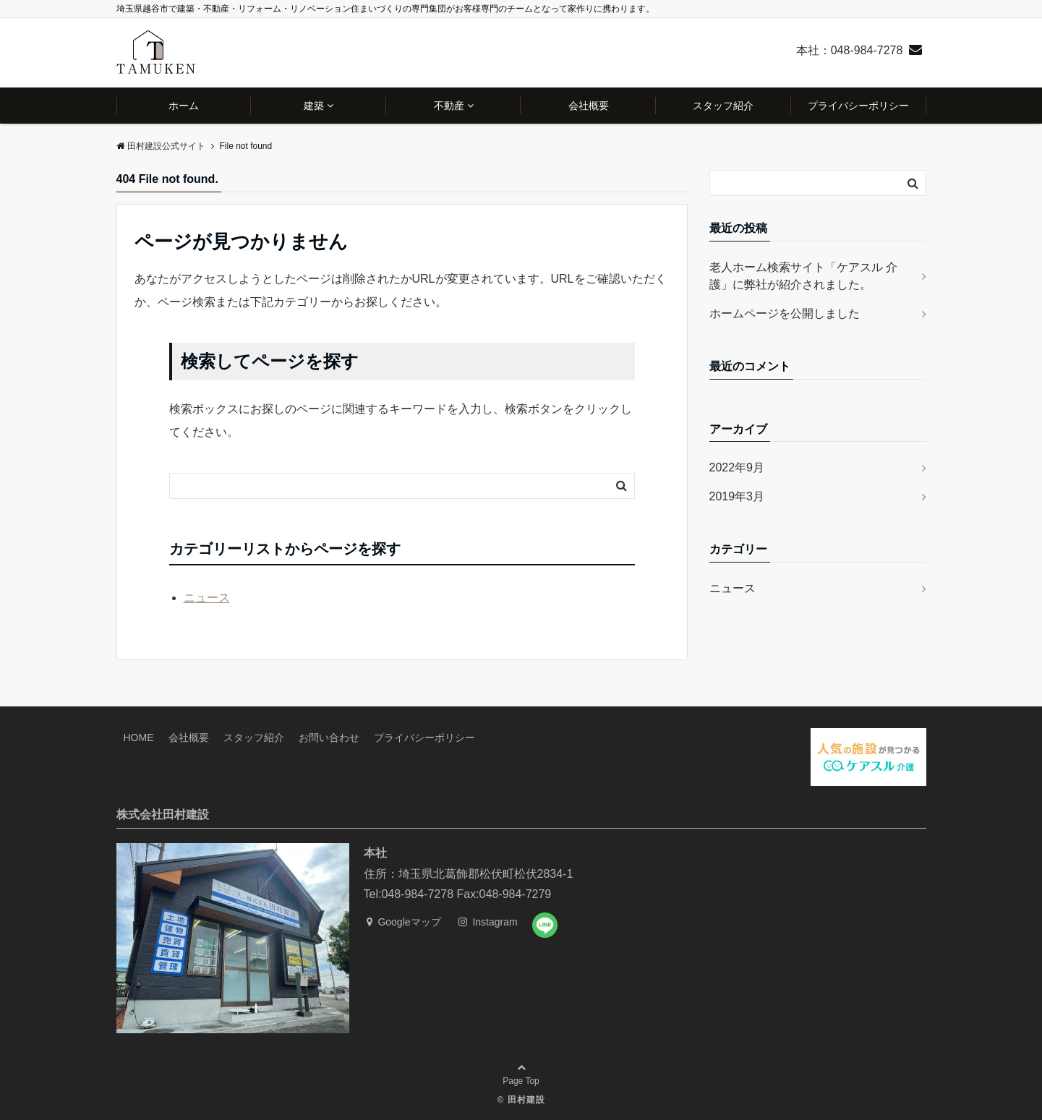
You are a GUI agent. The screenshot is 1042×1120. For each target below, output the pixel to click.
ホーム (183, 105)
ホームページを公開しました (784, 313)
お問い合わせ (329, 737)
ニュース (207, 597)
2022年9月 (737, 467)
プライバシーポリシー (858, 105)
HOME (139, 737)
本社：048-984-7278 (849, 50)
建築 (314, 105)
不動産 (449, 105)
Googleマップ (404, 922)
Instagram (488, 922)
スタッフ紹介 (723, 105)
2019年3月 (737, 496)
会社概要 (588, 105)
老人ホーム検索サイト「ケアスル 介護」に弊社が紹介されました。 (803, 276)
